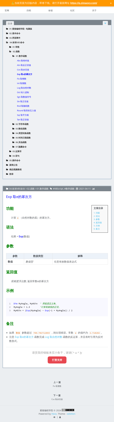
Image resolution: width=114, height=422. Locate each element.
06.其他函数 (19, 142)
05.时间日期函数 (21, 137)
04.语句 (14, 155)
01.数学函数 (19, 56)
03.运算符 (15, 151)
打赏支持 (57, 360)
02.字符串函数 (20, 124)
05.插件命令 (13, 160)
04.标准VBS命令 (15, 42)
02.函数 (14, 51)
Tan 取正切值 (23, 119)
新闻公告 (12, 165)
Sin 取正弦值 (22, 101)
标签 (50, 10)
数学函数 (70, 188)
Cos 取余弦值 (23, 69)
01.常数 (14, 47)
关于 (94, 10)
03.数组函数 (19, 128)
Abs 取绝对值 (23, 60)
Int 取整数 (21, 83)
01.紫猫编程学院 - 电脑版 (19, 28)
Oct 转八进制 (23, 92)
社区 (72, 10)
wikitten (71, 413)
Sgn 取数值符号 (24, 96)
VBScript (58, 188)
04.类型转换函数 (21, 133)
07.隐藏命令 (19, 146)
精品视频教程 (14, 169)
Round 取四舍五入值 (26, 110)
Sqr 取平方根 (23, 115)
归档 (29, 10)
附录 (9, 174)
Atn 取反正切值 (24, 65)
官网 (7, 10)
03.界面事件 (13, 37)
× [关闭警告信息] (111, 3)
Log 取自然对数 (24, 87)
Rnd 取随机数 (23, 106)
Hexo (54, 413)
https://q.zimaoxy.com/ (83, 3)
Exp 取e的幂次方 (24, 74)
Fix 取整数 (21, 78)
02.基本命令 (13, 33)
